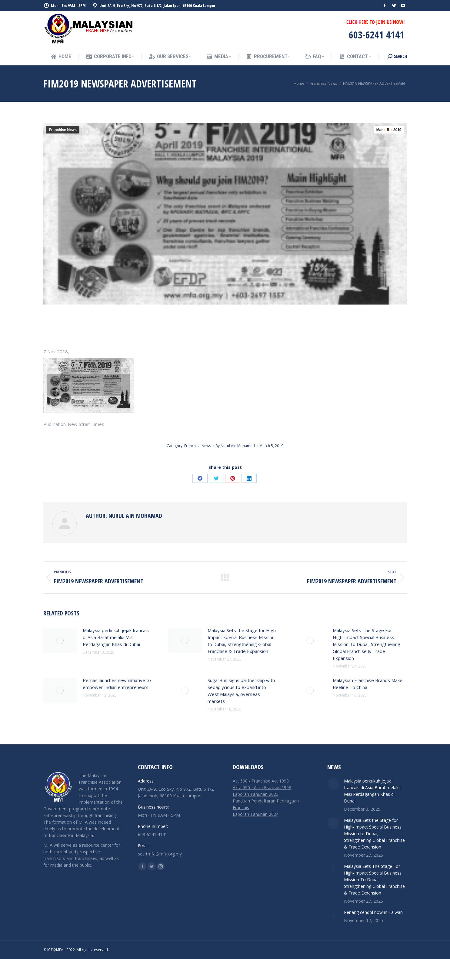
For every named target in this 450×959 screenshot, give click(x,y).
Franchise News (63, 130)
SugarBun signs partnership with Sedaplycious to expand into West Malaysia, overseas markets (241, 690)
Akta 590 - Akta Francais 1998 (262, 787)
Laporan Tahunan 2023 (255, 794)
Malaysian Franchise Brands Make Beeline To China (367, 683)
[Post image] (60, 640)
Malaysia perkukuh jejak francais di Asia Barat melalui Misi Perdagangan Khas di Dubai (116, 637)
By (235, 445)
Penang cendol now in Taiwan (373, 912)
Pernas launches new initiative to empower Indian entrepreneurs (117, 683)
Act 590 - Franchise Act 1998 (261, 781)
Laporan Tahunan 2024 (255, 814)
